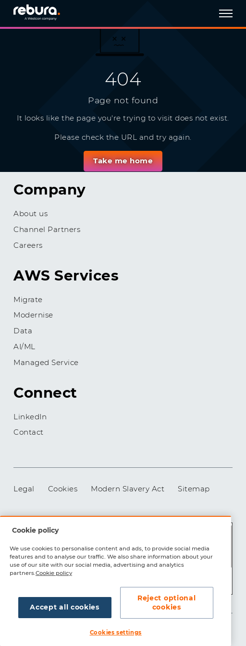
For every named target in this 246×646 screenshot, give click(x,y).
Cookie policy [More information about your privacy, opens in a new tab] (54, 573)
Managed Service (46, 362)
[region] (115, 581)
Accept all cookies (64, 607)
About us (30, 213)
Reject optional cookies (166, 603)
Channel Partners (46, 229)
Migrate (28, 299)
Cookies (63, 488)
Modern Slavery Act (127, 488)
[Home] (47, 11)
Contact (28, 432)
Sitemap (194, 488)
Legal (24, 488)
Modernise (33, 314)
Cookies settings (116, 632)
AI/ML (24, 346)
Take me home (123, 160)
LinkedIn (30, 416)
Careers (28, 245)
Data (22, 330)
